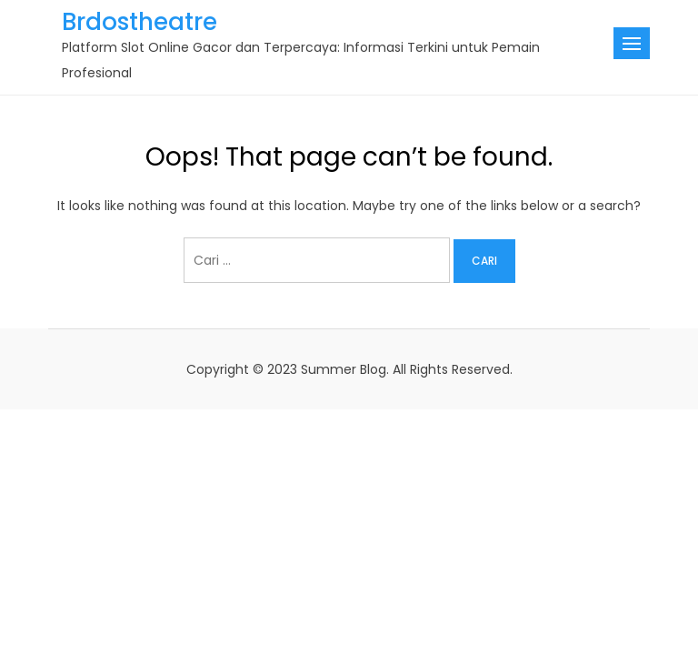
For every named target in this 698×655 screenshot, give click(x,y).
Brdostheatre (139, 21)
